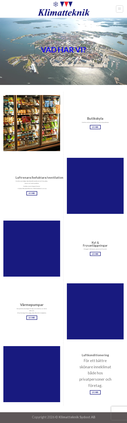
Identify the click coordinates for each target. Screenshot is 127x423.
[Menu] (119, 9)
